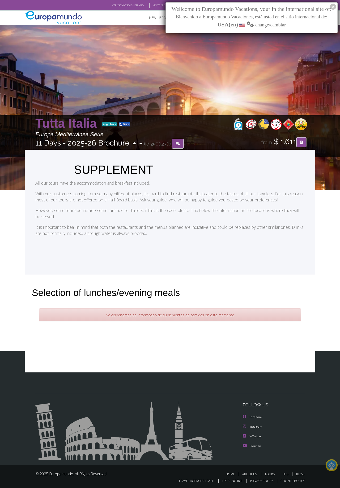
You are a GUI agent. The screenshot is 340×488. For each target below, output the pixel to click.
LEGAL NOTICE (229, 480)
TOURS (270, 473)
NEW (148, 18)
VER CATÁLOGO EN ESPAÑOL (117, 5)
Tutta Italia (67, 123)
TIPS (286, 473)
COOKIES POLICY (291, 480)
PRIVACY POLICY (259, 480)
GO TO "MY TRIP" (155, 5)
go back (109, 124)
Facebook (253, 416)
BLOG (300, 473)
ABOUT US (251, 473)
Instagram (253, 426)
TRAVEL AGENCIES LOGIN (192, 480)
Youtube (252, 445)
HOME (232, 473)
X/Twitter (252, 435)
